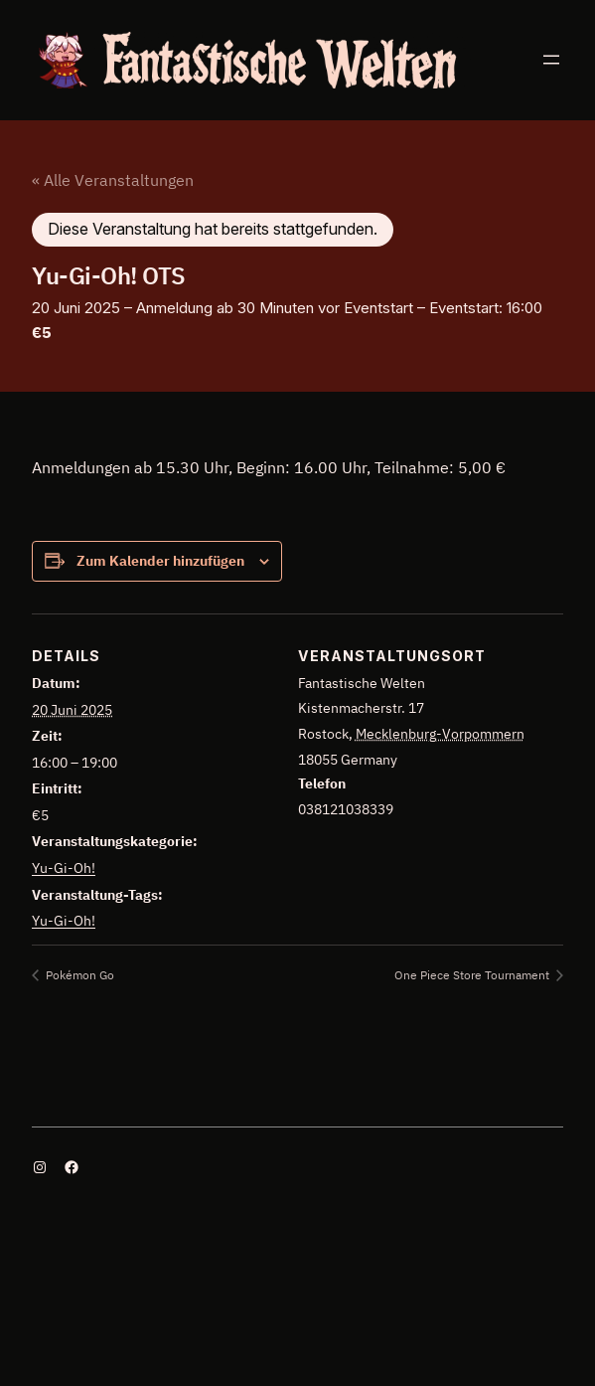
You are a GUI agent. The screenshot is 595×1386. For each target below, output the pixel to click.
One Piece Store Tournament (473, 974)
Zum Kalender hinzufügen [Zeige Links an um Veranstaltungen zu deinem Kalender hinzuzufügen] (160, 561)
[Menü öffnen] (551, 60)
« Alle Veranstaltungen (113, 180)
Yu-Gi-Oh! (63, 868)
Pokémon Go (78, 974)
